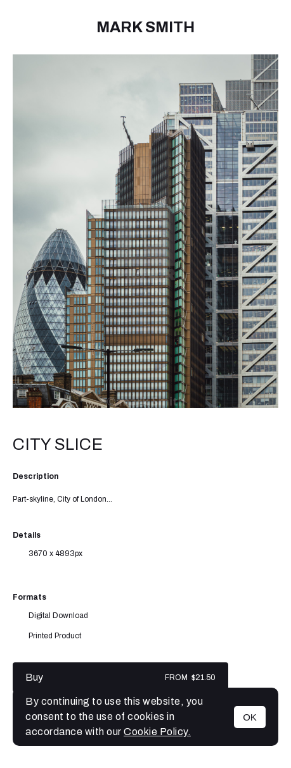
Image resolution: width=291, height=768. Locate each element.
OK (250, 717)
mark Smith (145, 27)
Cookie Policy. (157, 731)
